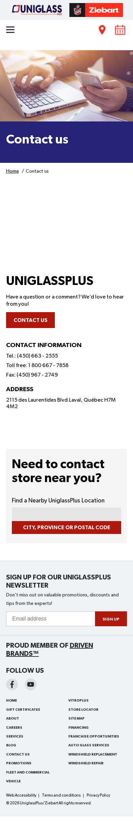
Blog (11, 745)
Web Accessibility (21, 796)
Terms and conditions (61, 796)
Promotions (18, 763)
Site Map (76, 718)
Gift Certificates (23, 709)
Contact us (30, 320)
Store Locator (83, 709)
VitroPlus (78, 700)
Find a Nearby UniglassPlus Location (58, 501)
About (12, 718)
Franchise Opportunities (93, 736)
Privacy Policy (98, 796)
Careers (14, 727)
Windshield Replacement (92, 754)
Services (14, 736)
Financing (78, 727)
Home (11, 700)
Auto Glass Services (88, 745)
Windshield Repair (86, 763)
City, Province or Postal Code (66, 527)
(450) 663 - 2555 (37, 356)
